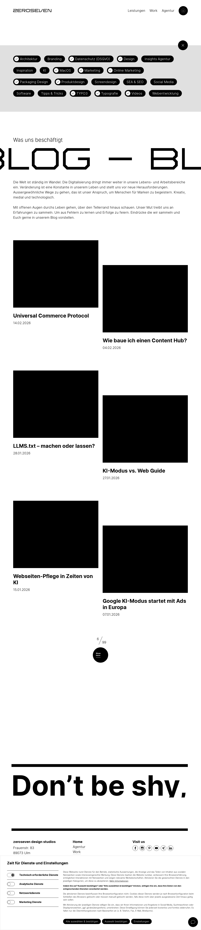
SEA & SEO (135, 82)
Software (24, 93)
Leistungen (136, 11)
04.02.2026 (145, 307)
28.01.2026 (55, 413)
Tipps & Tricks (52, 93)
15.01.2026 (55, 546)
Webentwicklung (165, 93)
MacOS (65, 70)
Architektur (28, 59)
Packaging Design (34, 82)
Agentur (168, 11)
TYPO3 (82, 93)
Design (129, 59)
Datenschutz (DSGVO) (92, 59)
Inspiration (25, 70)
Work (153, 11)
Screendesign (105, 82)
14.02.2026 (55, 282)
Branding (54, 59)
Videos (136, 93)
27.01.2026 (145, 437)
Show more (98, 654)
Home (77, 842)
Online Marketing (127, 70)
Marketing (92, 70)
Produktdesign (73, 82)
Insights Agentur (157, 59)
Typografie (109, 93)
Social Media (164, 82)
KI (44, 70)
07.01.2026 (145, 571)
